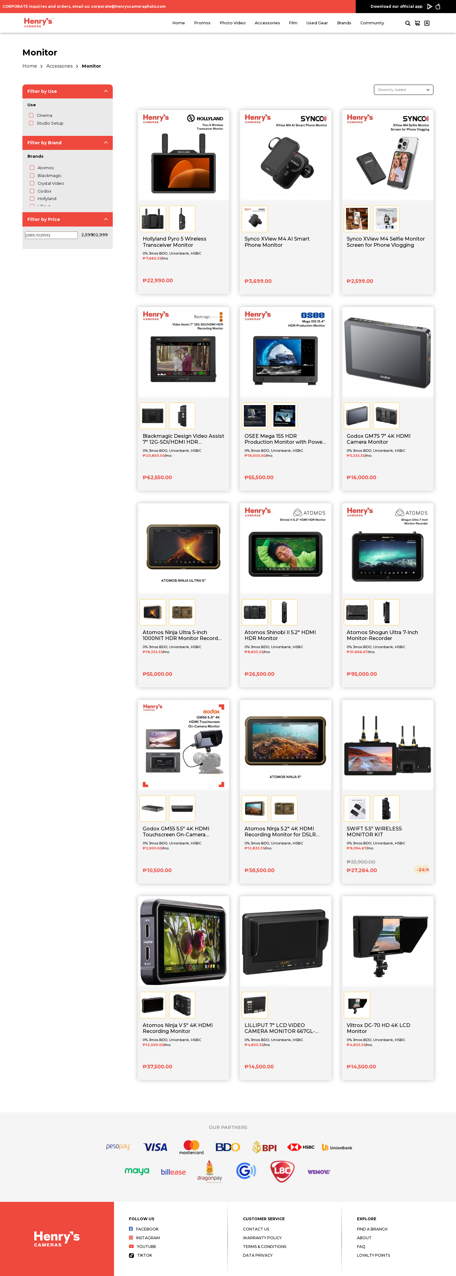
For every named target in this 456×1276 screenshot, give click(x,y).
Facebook (144, 1229)
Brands (344, 23)
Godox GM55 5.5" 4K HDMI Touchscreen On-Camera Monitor (176, 832)
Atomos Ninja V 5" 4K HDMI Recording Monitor (178, 1028)
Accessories (267, 23)
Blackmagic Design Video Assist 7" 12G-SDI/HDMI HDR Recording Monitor (183, 439)
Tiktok (140, 1255)
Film (293, 23)
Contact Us (256, 1229)
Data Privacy (258, 1255)
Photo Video (233, 23)
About (364, 1237)
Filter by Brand (44, 142)
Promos (202, 23)
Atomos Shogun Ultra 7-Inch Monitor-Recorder (382, 635)
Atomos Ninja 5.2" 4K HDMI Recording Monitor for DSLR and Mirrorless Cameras (280, 832)
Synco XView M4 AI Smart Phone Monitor (277, 242)
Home (178, 23)
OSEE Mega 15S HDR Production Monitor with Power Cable (284, 439)
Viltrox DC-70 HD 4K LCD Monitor (378, 1028)
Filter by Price (43, 219)
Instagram (144, 1237)
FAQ (361, 1246)
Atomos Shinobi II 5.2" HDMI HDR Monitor (280, 635)
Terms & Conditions (264, 1246)
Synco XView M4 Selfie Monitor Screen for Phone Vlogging (386, 242)
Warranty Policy (262, 1237)
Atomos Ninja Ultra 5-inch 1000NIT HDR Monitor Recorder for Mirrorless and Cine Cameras (183, 635)
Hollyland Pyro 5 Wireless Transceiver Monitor (175, 242)
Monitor (91, 66)
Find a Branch (372, 1229)
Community (372, 23)
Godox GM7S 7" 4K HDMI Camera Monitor (379, 439)
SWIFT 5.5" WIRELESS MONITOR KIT (374, 832)
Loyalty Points (373, 1255)
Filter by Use (42, 91)
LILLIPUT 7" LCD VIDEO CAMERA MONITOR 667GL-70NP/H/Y (280, 1028)
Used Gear (317, 23)
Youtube (142, 1246)
